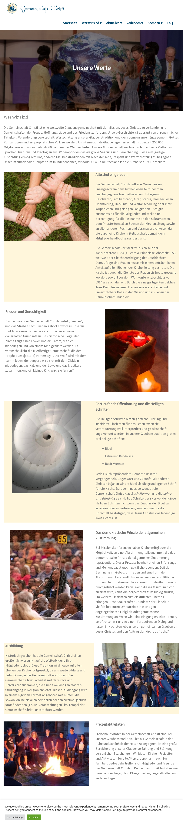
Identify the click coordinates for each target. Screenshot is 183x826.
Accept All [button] (34, 817)
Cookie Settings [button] (15, 817)
